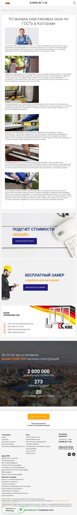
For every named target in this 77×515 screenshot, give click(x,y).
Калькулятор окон (25, 241)
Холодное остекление (9, 482)
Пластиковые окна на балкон (12, 488)
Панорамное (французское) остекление (16, 486)
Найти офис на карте (66, 448)
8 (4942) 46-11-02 (38, 2)
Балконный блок (8, 495)
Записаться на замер (35, 287)
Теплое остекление (8, 484)
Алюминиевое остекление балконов (15, 493)
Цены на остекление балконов (12, 479)
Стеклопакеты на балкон (10, 491)
